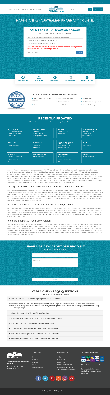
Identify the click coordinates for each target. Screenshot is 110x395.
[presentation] (47, 272)
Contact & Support (36, 9)
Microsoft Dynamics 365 (64, 364)
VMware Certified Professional (66, 370)
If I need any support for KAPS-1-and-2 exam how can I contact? (34, 339)
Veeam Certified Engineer (65, 367)
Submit (80, 52)
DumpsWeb (48, 391)
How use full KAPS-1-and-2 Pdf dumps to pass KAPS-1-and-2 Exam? (35, 299)
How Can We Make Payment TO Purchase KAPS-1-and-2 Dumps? (34, 334)
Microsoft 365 (61, 362)
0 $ (98, 9)
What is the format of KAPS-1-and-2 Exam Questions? (30, 313)
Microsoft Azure (61, 359)
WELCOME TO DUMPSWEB (82, 2)
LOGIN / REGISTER (98, 2)
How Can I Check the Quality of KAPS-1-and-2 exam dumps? (32, 323)
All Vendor (17, 9)
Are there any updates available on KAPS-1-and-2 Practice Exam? (34, 328)
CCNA (59, 357)
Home (10, 9)
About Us (25, 9)
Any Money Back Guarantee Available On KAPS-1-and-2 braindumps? (36, 318)
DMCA (34, 364)
